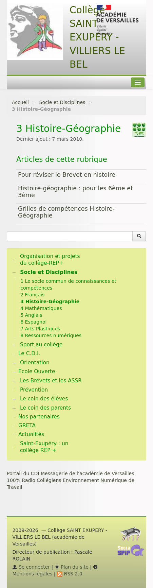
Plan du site (72, 567)
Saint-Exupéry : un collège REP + (44, 446)
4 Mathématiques (41, 308)
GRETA (27, 425)
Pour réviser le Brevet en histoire (66, 174)
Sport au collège (41, 345)
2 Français (32, 294)
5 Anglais (31, 315)
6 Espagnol (33, 322)
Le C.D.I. (29, 353)
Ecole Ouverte (36, 371)
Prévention (34, 390)
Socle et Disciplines (62, 102)
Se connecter (31, 567)
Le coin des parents (45, 408)
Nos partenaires (39, 417)
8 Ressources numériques (50, 335)
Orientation (35, 363)
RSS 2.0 (69, 573)
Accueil (20, 102)
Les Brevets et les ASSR (51, 381)
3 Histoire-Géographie (49, 301)
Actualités (31, 434)
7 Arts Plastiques (40, 328)
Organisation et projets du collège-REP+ (50, 259)
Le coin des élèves (44, 399)
